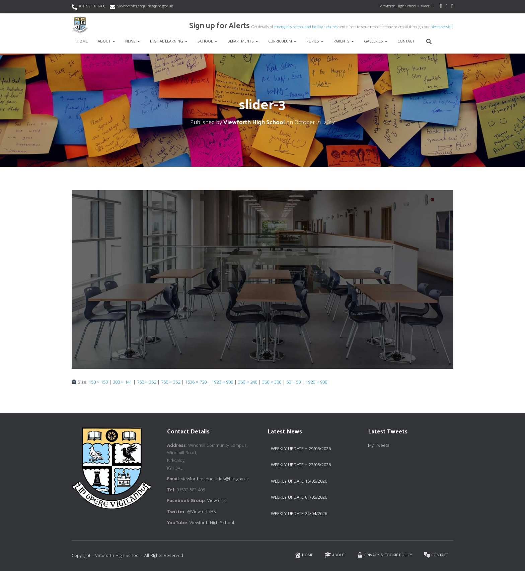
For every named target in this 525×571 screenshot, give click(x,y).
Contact (406, 41)
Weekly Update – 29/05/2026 (301, 449)
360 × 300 (271, 382)
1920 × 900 (222, 382)
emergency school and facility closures (306, 27)
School (207, 41)
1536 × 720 (196, 382)
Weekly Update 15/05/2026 (299, 481)
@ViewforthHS (201, 512)
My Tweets (378, 446)
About (106, 41)
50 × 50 (293, 382)
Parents (343, 41)
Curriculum (282, 41)
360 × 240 (247, 382)
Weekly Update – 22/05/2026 (301, 465)
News (132, 41)
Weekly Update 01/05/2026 (299, 497)
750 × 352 (146, 382)
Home (82, 41)
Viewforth (216, 501)
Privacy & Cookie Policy (384, 555)
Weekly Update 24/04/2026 (299, 514)
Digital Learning (169, 41)
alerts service (441, 27)
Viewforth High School (212, 523)
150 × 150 (98, 382)
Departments (242, 41)
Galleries (375, 41)
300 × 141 (122, 382)
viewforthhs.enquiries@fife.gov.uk (145, 6)
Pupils (314, 41)
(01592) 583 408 (92, 6)
